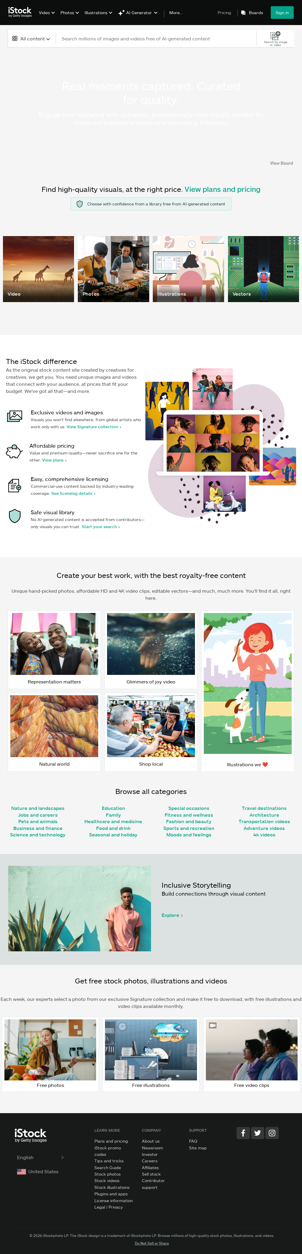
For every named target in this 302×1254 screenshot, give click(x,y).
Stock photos (107, 1173)
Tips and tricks (109, 1160)
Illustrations (96, 12)
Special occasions (188, 808)
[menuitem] (46, 16)
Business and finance (38, 828)
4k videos (264, 834)
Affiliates (150, 1167)
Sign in (282, 12)
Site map (198, 1147)
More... (176, 12)
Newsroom (152, 1147)
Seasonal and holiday (113, 834)
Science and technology (37, 834)
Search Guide (107, 1167)
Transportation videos (264, 821)
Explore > (172, 915)
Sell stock (151, 1173)
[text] (157, 38)
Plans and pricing (111, 1140)
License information (113, 1200)
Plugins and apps (111, 1193)
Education (113, 808)
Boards (256, 12)
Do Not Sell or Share (152, 1243)
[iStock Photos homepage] (21, 12)
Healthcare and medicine (113, 821)
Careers (149, 1160)
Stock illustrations (111, 1187)
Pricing (224, 12)
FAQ (193, 1140)
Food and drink (113, 828)
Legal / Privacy (108, 1206)
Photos (67, 12)
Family (113, 815)
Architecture (264, 815)
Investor (150, 1154)
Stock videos (106, 1180)
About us (151, 1140)
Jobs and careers (38, 815)
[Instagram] (272, 1133)
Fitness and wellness (189, 815)
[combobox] (32, 38)
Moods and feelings (188, 834)
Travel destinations (264, 808)
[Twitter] (257, 1133)
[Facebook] (243, 1133)
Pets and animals (38, 821)
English (41, 1157)
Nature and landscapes (38, 808)
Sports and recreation (188, 828)
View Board (281, 162)
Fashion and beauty (188, 821)
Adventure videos (264, 828)
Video (44, 12)
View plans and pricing (222, 189)
